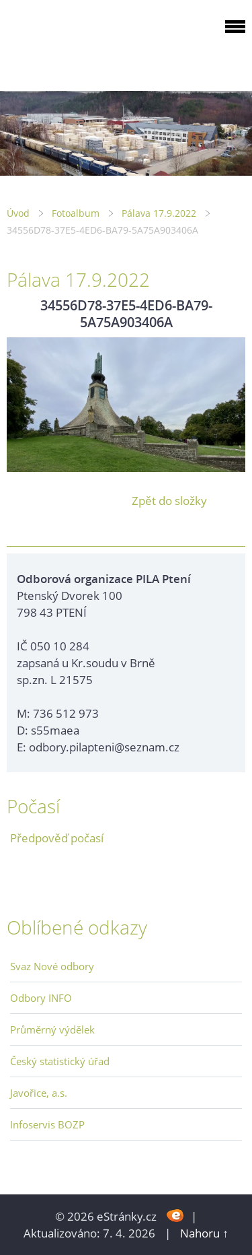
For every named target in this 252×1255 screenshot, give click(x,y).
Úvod (18, 213)
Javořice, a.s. (38, 1092)
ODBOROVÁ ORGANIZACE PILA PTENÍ (91, 42)
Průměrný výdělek (52, 1029)
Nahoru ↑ (204, 1233)
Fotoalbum (75, 213)
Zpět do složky (169, 500)
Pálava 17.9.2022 (159, 213)
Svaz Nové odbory (52, 966)
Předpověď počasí (56, 838)
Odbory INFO (41, 998)
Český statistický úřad (60, 1061)
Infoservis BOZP (47, 1124)
